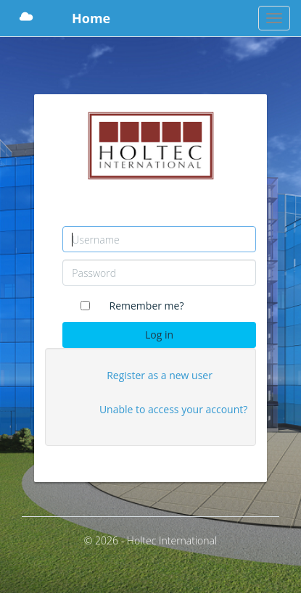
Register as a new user (160, 375)
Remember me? (147, 305)
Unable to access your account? (173, 409)
